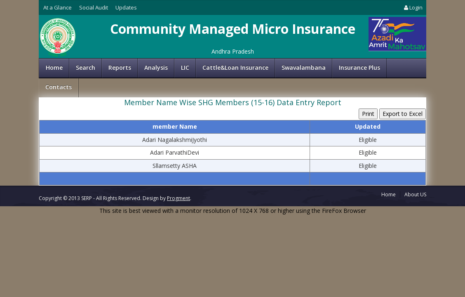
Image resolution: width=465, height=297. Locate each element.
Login (413, 7)
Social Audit (93, 7)
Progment (178, 198)
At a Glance (57, 7)
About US (415, 194)
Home (54, 67)
